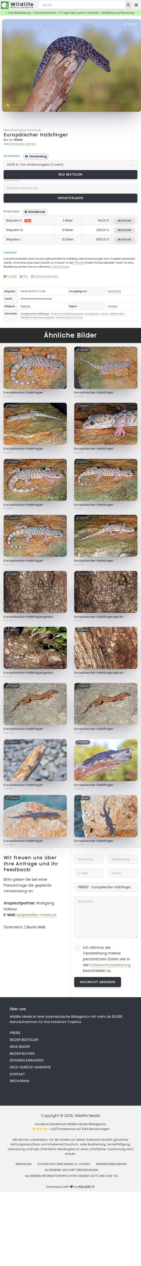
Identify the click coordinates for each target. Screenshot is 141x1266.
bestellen (124, 220)
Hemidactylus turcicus (22, 130)
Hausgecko (92, 313)
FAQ (24, 276)
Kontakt (10, 276)
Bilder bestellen (24, 1040)
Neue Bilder (20, 1046)
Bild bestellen (70, 174)
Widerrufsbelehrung (111, 1164)
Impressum (24, 1164)
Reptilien (26, 306)
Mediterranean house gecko (37, 317)
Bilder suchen (22, 1053)
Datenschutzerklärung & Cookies (63, 1164)
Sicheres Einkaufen (44, 276)
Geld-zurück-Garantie (30, 1067)
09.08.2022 (114, 291)
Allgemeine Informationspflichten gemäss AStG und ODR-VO (71, 1176)
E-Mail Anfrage (59, 266)
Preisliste (79, 262)
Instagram (19, 1081)
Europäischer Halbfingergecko (28, 617)
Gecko (104, 313)
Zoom (131, 24)
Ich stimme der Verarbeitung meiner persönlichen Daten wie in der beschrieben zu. (107, 959)
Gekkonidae (117, 313)
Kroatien (113, 306)
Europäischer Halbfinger (36, 135)
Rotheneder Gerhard (22, 144)
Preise (15, 1033)
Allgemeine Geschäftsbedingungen (71, 1170)
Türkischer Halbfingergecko (67, 313)
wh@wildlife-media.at (36, 914)
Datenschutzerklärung (110, 965)
